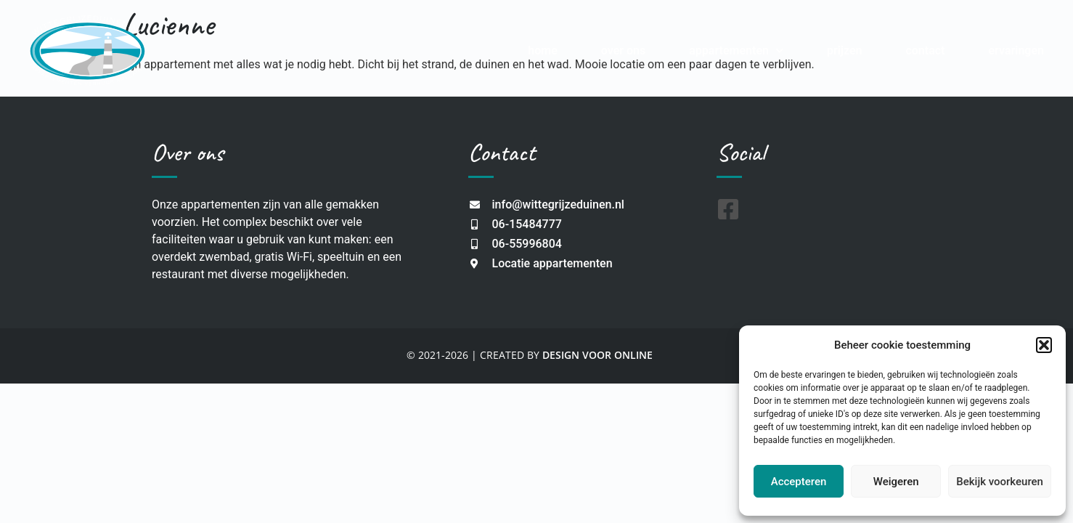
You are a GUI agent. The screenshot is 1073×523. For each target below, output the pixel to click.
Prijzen (844, 50)
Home (543, 50)
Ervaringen (1016, 50)
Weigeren (896, 481)
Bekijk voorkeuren (999, 481)
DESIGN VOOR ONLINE (597, 355)
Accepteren (799, 481)
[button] (1044, 345)
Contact (925, 50)
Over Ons (623, 50)
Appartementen (736, 50)
